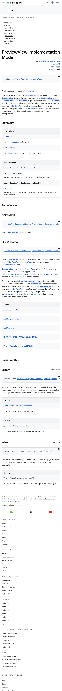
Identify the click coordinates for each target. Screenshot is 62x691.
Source (4, 534)
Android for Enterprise (9, 527)
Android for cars (7, 590)
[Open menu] (3, 2)
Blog (3, 541)
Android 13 (5, 610)
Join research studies (9, 667)
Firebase (5, 687)
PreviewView (32, 91)
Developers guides (8, 637)
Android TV (6, 594)
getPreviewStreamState (12, 294)
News (4, 537)
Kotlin (51, 69)
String (14, 173)
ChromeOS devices (8, 587)
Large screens (7, 580)
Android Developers (8, 17)
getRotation (9, 328)
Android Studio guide (9, 633)
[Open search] (48, 2)
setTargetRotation (29, 281)
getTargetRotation (48, 274)
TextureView (7, 101)
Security (4, 530)
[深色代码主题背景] (59, 76)
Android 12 (5, 614)
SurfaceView (46, 98)
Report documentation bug (11, 660)
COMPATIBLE (8, 136)
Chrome (4, 684)
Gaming (5, 553)
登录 (57, 3)
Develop (20, 17)
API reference (9, 11)
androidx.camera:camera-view (49, 61)
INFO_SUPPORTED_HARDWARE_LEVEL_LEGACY (19, 274)
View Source (53, 64)
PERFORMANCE (9, 148)
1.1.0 (58, 67)
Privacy (4, 567)
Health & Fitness (7, 560)
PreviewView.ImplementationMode (28, 79)
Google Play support (9, 663)
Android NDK (6, 647)
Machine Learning (8, 557)
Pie (3, 624)
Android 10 (5, 620)
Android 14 (5, 607)
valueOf (7, 173)
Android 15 (5, 603)
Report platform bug (9, 656)
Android (4, 523)
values (6, 188)
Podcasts (5, 544)
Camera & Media (7, 564)
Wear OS (5, 583)
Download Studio (8, 644)
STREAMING (31, 294)
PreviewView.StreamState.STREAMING (19, 346)
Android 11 (5, 617)
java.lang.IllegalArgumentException (19, 426)
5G (3, 571)
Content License (7, 499)
